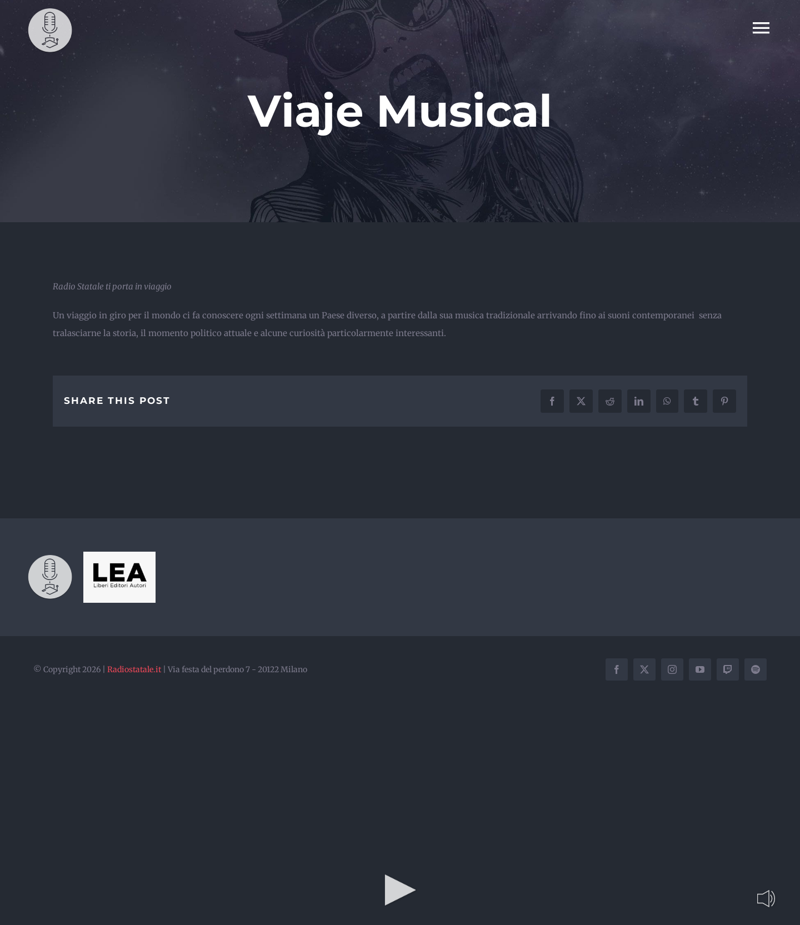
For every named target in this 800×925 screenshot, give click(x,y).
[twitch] (728, 669)
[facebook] (617, 669)
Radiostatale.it (134, 669)
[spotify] (755, 669)
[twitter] (644, 669)
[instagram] (672, 669)
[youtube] (700, 669)
